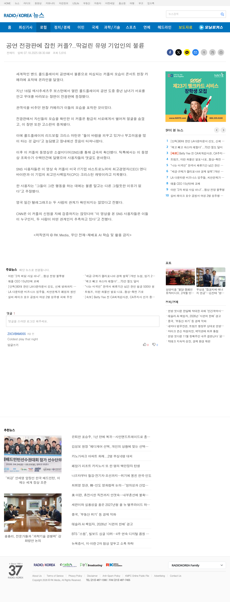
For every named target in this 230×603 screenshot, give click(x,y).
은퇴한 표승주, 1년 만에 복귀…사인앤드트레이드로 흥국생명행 (111, 436)
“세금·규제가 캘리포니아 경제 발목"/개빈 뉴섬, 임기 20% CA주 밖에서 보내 (132, 276)
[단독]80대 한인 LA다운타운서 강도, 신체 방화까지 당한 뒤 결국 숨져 (51, 286)
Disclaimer (92, 575)
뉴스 (17, 3)
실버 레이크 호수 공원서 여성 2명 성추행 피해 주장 (40, 297)
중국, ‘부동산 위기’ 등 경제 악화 (187, 321)
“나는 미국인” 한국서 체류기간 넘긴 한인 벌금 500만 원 (119, 286)
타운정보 (63, 3)
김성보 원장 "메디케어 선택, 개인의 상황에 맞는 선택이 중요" (111, 446)
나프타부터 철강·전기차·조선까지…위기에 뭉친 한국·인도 (111, 475)
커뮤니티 (50, 3)
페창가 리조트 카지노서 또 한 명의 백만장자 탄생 (106, 466)
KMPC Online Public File (137, 575)
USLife (75, 3)
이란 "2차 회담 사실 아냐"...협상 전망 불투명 (36, 276)
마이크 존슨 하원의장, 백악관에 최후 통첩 (193, 331)
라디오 (27, 3)
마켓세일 (109, 3)
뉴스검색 (173, 14)
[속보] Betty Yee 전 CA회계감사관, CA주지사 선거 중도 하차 (123, 297)
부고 (141, 3)
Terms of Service (55, 575)
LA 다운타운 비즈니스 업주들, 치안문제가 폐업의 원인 (42, 292)
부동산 (86, 3)
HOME (7, 3)
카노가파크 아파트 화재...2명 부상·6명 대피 (102, 456)
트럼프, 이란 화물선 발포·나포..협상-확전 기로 (114, 292)
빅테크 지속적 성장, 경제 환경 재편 (189, 341)
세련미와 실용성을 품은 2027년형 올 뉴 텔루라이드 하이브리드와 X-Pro (111, 504)
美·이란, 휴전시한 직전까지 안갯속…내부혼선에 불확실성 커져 (111, 495)
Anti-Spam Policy (111, 575)
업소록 (150, 3)
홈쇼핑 (122, 3)
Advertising (159, 575)
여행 (132, 3)
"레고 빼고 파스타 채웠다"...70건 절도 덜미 (112, 281)
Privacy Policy (75, 575)
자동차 (97, 3)
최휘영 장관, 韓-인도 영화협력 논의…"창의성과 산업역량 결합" (111, 485)
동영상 (38, 3)
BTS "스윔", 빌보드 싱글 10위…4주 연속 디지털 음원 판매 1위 (111, 533)
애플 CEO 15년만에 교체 (23, 281)
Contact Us (175, 575)
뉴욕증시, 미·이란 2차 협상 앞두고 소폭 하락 (103, 543)
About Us (37, 575)
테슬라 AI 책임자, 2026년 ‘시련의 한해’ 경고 (194, 316)
